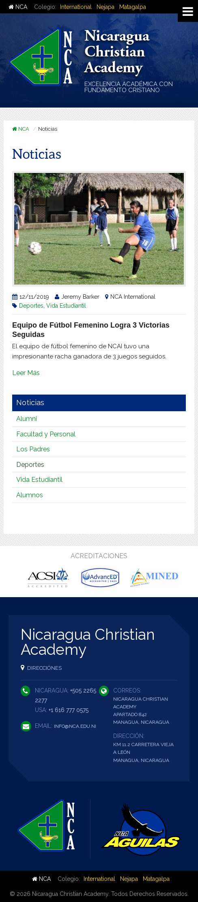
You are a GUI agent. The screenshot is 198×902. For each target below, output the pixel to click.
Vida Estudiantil (66, 305)
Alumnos (29, 495)
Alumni (26, 419)
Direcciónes (41, 667)
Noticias (30, 402)
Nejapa (105, 7)
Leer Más (26, 373)
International (76, 7)
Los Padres (33, 449)
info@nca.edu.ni (75, 726)
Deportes (31, 305)
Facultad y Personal (45, 434)
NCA (18, 7)
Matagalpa (132, 7)
